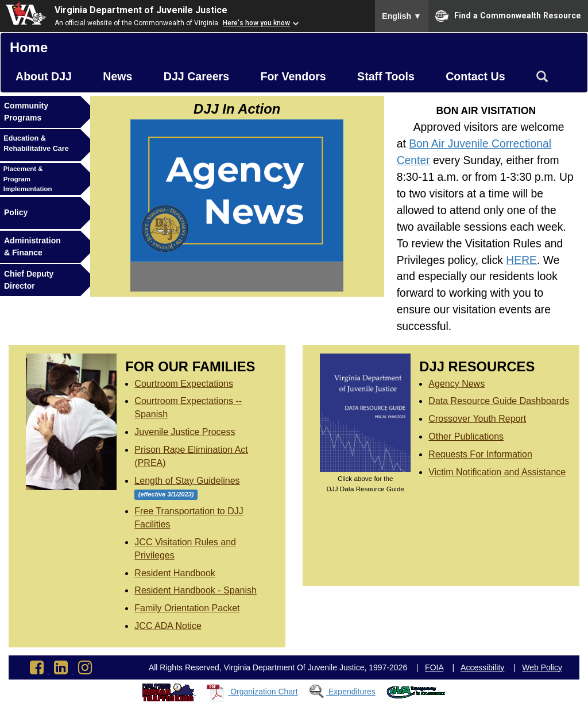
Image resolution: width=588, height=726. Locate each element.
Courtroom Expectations (183, 384)
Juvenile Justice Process (184, 432)
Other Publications (466, 436)
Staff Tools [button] (386, 76)
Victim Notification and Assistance (497, 472)
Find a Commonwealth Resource (508, 16)
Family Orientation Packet (186, 608)
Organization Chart (264, 691)
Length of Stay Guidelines (186, 481)
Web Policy (542, 667)
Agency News (456, 384)
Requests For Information (480, 454)
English (401, 16)
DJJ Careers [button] (196, 76)
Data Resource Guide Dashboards (498, 401)
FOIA (434, 667)
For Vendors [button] (293, 76)
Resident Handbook (174, 573)
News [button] (117, 76)
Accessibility (482, 667)
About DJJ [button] (44, 76)
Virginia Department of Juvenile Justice (141, 10)
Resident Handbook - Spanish (195, 590)
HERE (521, 260)
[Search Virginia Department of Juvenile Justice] (542, 77)
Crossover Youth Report (477, 419)
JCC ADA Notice (167, 626)
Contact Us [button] (475, 76)
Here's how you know (256, 23)
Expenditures (352, 691)
